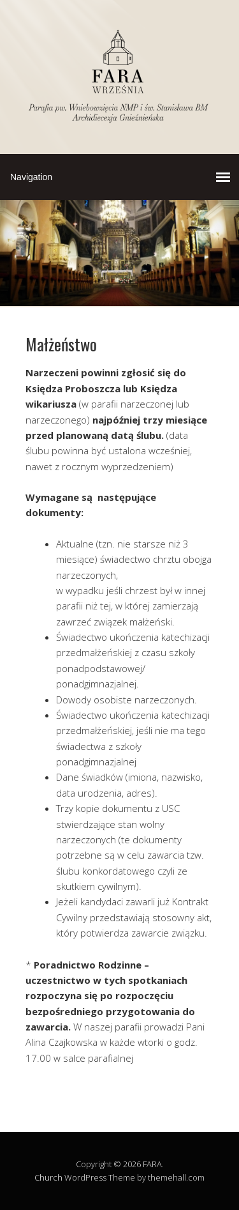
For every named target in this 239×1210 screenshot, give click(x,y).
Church (48, 1177)
